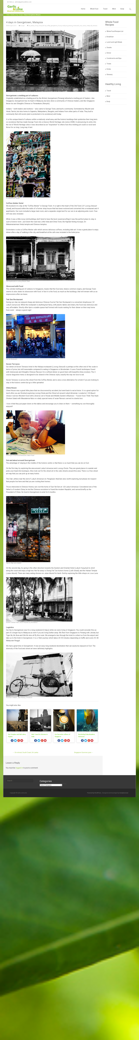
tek (91, 25)
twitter (15, 741)
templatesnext (123, 793)
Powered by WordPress (94, 793)
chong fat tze (42, 25)
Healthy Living (14, 14)
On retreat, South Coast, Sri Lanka (25, 752)
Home (83, 11)
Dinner (109, 53)
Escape (21, 14)
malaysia (65, 25)
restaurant (76, 25)
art (29, 25)
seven (84, 25)
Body (122, 11)
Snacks (109, 47)
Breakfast (110, 37)
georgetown (54, 25)
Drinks (109, 69)
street (88, 25)
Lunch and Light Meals (114, 42)
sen (81, 25)
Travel (105, 11)
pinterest (21, 741)
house (60, 25)
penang (70, 25)
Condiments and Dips (114, 58)
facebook (12, 741)
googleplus (18, 741)
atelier (32, 25)
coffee (48, 25)
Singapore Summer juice (83, 752)
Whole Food (94, 11)
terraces (95, 25)
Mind (114, 11)
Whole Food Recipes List (115, 31)
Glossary (110, 74)
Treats (109, 64)
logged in (19, 768)
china (36, 25)
